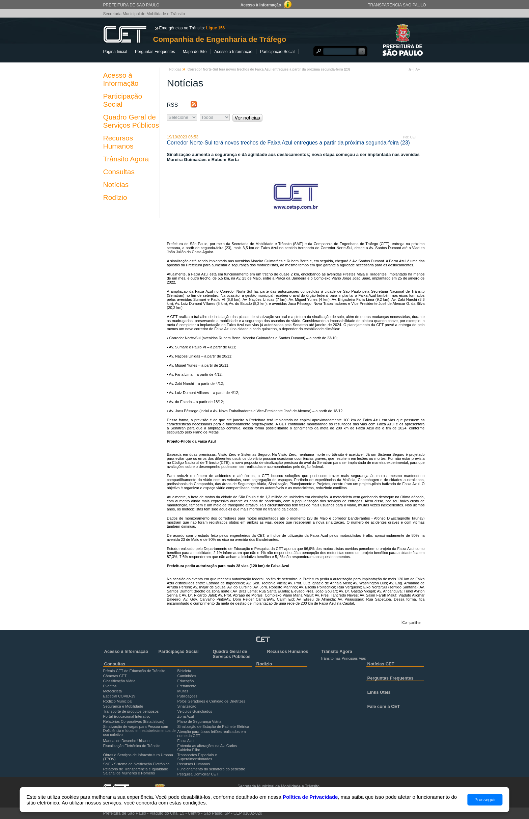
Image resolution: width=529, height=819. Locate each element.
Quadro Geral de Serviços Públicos (131, 121)
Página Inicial (115, 51)
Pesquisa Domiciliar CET (198, 774)
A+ (417, 69)
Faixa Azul (186, 741)
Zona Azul (185, 716)
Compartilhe (411, 623)
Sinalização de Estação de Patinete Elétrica (213, 726)
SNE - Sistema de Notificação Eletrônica (136, 764)
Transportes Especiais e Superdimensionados (197, 757)
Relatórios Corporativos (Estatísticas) (134, 721)
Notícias (116, 184)
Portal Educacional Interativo (126, 716)
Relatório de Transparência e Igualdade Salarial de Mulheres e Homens (135, 771)
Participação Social (277, 51)
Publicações (187, 696)
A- (411, 70)
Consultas (119, 172)
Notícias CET (380, 663)
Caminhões (186, 676)
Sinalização (186, 706)
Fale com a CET (383, 706)
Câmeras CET (115, 676)
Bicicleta (184, 671)
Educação (185, 681)
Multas (182, 691)
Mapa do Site (195, 51)
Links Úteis (379, 692)
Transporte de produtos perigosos (131, 711)
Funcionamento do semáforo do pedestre (211, 769)
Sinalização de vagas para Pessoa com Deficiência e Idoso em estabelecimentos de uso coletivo (139, 730)
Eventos (110, 686)
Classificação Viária (119, 681)
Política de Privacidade (310, 797)
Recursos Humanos (118, 142)
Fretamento (186, 686)
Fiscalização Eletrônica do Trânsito (132, 746)
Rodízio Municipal (118, 701)
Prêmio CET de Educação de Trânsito (134, 671)
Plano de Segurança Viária (199, 721)
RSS (172, 105)
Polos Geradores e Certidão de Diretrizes (211, 701)
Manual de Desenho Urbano (126, 741)
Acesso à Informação (233, 51)
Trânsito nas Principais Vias (343, 658)
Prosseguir (485, 799)
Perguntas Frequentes (155, 51)
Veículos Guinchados (194, 711)
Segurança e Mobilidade (123, 706)
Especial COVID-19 (119, 696)
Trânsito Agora (126, 159)
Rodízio (115, 197)
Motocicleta (112, 691)
